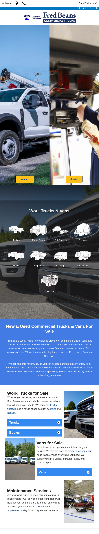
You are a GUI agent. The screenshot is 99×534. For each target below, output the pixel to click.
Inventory (25, 179)
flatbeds (11, 409)
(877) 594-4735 (90, 8)
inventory (11, 352)
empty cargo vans (77, 451)
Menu (6, 3)
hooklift (11, 412)
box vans (59, 451)
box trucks (51, 405)
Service (74, 179)
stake (53, 409)
